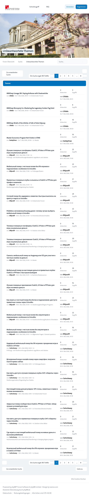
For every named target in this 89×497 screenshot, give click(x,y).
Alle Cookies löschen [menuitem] (77, 479)
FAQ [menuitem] (46, 7)
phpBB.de (26, 490)
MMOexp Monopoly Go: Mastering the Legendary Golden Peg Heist (30, 108)
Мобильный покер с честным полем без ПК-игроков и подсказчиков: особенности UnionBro (28, 167)
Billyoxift (12, 155)
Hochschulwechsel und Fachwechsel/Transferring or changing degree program (30, 246)
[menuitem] (33, 7)
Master (37, 140)
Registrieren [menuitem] (81, 7)
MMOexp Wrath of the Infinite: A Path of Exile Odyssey (26, 123)
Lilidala (11, 96)
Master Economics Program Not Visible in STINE (23, 138)
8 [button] (80, 76)
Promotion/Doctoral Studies (40, 215)
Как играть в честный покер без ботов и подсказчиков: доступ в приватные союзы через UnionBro (32, 301)
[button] (85, 76)
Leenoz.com (54, 487)
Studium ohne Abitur (38, 230)
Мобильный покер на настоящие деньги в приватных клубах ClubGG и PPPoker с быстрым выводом (31, 271)
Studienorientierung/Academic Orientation (45, 319)
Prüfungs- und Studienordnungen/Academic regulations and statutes (27, 157)
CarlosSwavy (13, 348)
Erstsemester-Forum (37, 96)
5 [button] (72, 76)
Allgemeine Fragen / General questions (44, 334)
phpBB (13, 487)
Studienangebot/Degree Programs (42, 305)
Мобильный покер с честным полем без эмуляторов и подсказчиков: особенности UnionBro (28, 316)
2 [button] (60, 76)
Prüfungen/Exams (37, 171)
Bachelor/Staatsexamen (39, 275)
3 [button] (64, 76)
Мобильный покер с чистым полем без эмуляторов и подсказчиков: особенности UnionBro (28, 330)
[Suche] (81, 62)
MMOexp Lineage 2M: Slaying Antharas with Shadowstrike (27, 93)
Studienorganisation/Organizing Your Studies (20, 187)
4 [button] (68, 76)
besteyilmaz (13, 140)
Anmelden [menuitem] (70, 7)
